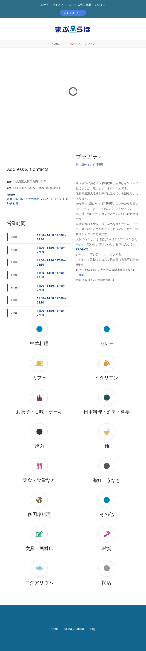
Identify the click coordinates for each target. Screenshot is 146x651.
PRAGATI (82, 249)
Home (55, 43)
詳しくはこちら (73, 12)
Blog (92, 629)
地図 (81, 275)
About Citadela (74, 629)
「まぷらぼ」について (81, 43)
